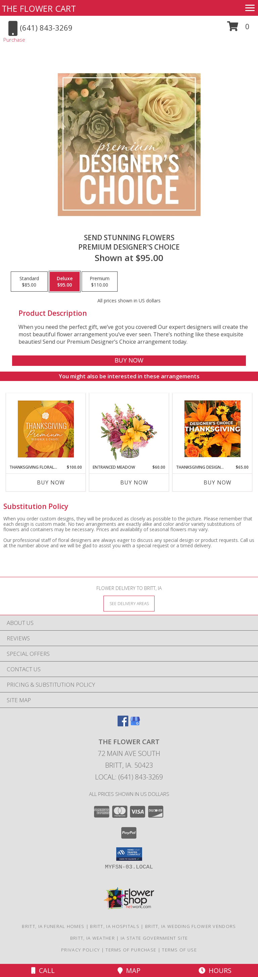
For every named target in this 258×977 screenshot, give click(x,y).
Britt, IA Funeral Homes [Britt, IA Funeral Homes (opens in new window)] (53, 926)
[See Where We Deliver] (129, 603)
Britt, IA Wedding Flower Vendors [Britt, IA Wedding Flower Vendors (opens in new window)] (190, 926)
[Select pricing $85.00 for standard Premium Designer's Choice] (29, 281)
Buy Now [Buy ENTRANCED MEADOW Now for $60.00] (134, 482)
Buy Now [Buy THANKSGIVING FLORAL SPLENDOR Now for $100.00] (51, 482)
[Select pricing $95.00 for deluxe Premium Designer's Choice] (65, 281)
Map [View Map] (129, 970)
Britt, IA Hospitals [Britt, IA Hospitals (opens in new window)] (114, 926)
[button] (238, 28)
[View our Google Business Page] (135, 724)
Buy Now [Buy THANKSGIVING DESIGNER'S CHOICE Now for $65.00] (217, 482)
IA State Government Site (154, 938)
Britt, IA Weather (92, 938)
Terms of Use (179, 950)
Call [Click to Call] (43, 970)
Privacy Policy (80, 950)
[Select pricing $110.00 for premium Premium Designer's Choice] (99, 281)
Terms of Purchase (130, 950)
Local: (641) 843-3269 (129, 776)
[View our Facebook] (123, 724)
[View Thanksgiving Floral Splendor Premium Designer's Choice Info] (46, 429)
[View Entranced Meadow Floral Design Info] (129, 428)
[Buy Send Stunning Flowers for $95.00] (129, 360)
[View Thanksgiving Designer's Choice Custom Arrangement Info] (212, 429)
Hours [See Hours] (215, 970)
